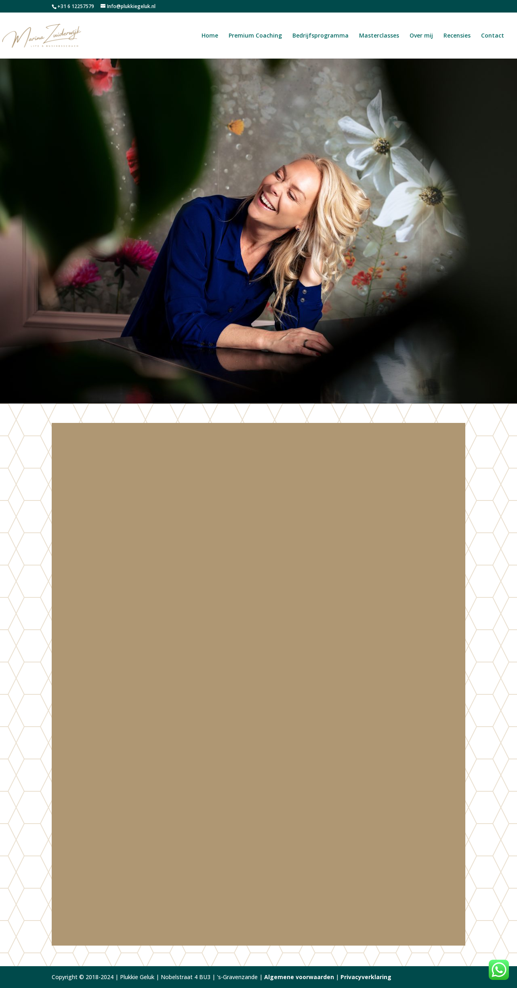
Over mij (421, 36)
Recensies (457, 36)
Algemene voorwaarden (299, 977)
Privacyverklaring (365, 977)
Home (210, 36)
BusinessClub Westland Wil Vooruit (228, 762)
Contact (492, 36)
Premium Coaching (255, 36)
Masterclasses (379, 36)
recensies (261, 702)
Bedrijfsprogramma (320, 36)
